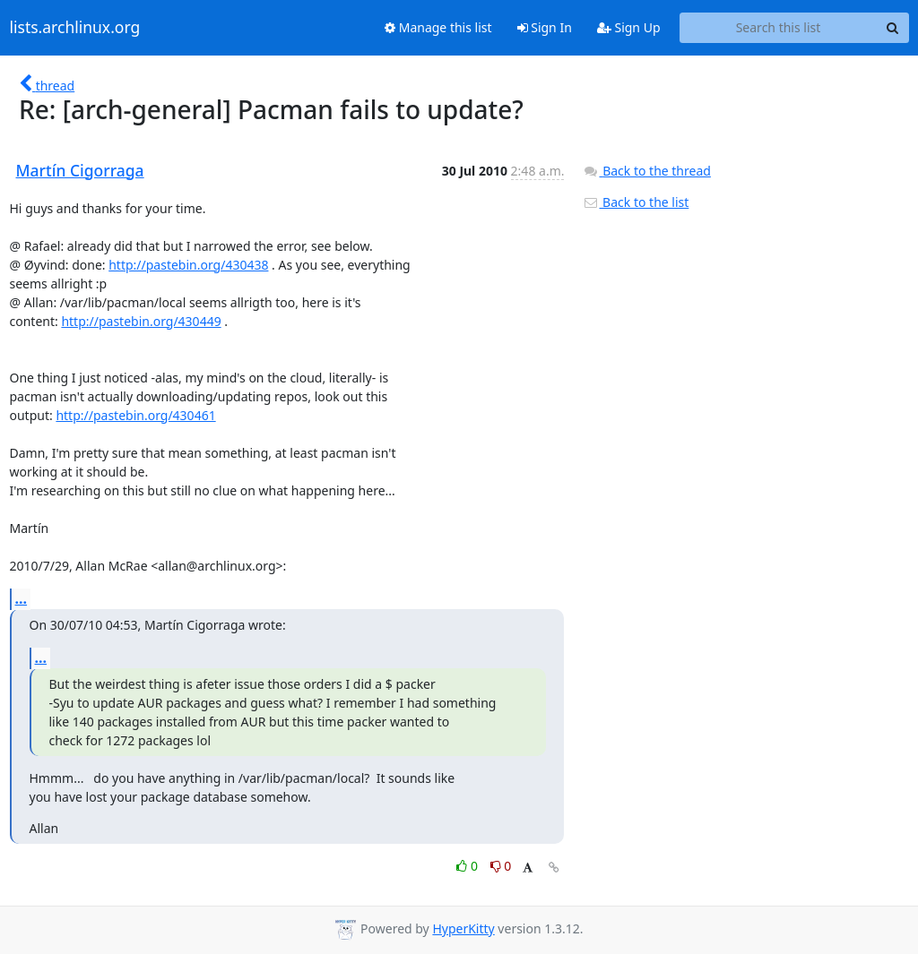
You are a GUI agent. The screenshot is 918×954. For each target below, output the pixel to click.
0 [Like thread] (468, 865)
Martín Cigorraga (80, 170)
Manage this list (438, 27)
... (21, 598)
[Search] (893, 28)
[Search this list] (779, 28)
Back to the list (635, 202)
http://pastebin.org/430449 (141, 321)
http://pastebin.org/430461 (135, 415)
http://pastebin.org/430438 (188, 264)
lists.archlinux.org (75, 28)
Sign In (544, 27)
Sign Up (629, 27)
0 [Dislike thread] (501, 865)
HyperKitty (463, 928)
